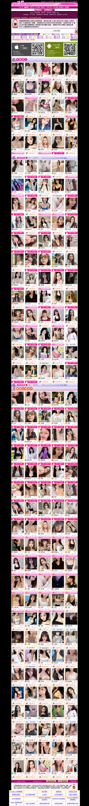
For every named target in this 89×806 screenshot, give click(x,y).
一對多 (62, 191)
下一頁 (57, 157)
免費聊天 (22, 112)
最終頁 (65, 157)
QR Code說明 (74, 39)
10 (54, 157)
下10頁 (61, 157)
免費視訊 (22, 75)
